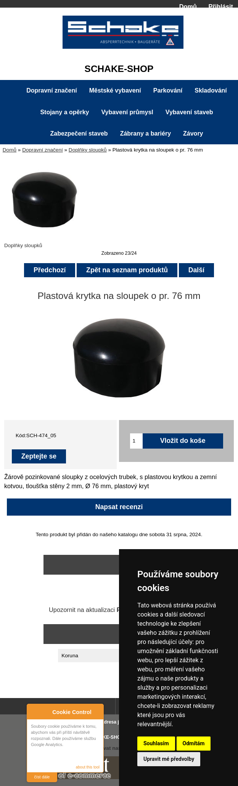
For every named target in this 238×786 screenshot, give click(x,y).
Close (96, 710)
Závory (193, 133)
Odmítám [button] (194, 743)
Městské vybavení (115, 90)
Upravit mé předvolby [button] (168, 759)
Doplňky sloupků (88, 150)
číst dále (42, 777)
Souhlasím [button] (156, 743)
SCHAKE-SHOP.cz (109, 737)
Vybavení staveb (189, 112)
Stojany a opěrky (64, 112)
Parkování (167, 90)
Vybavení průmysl (127, 112)
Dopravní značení (42, 150)
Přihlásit (221, 6)
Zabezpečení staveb (79, 133)
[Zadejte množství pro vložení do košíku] (136, 441)
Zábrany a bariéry (145, 133)
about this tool (88, 767)
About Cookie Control (34, 710)
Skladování (211, 90)
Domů (188, 6)
